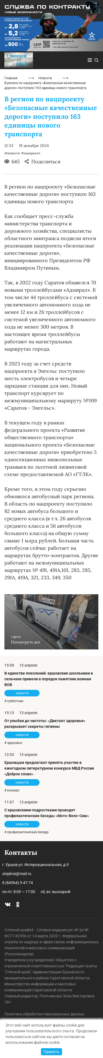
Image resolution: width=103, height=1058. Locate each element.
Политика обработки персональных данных (44, 1014)
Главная (11, 78)
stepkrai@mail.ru (16, 873)
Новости (45, 78)
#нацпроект (30, 153)
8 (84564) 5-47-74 (17, 882)
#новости (12, 153)
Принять (51, 1052)
